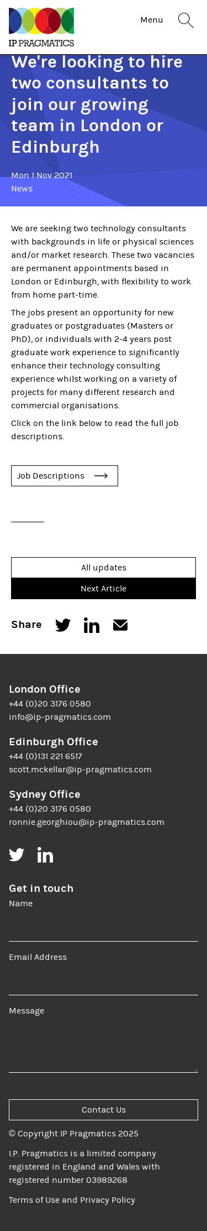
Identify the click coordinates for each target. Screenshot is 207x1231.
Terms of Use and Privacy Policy (72, 1200)
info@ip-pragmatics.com (60, 717)
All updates (103, 568)
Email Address (38, 957)
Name (21, 903)
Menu (151, 20)
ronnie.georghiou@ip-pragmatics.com (86, 822)
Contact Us (104, 1110)
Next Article (103, 589)
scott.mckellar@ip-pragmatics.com (80, 770)
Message (26, 1011)
